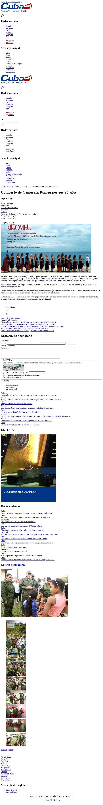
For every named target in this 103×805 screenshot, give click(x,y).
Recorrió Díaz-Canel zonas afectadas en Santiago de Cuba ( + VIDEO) (28, 562)
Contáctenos (10, 72)
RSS (7, 37)
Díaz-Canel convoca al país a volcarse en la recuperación (22, 532)
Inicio (8, 53)
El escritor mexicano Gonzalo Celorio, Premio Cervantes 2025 (24, 329)
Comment (5, 348)
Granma (4, 773)
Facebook (9, 33)
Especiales (10, 68)
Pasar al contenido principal (11, 2)
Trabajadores (6, 771)
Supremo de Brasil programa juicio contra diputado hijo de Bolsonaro (27, 410)
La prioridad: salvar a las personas (14, 549)
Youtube (9, 26)
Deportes (9, 59)
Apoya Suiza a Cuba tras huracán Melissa (16, 405)
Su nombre (5, 341)
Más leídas (10, 389)
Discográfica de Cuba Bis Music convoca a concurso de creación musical (28, 322)
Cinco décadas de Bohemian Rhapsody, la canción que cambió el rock (27, 331)
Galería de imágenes (13, 566)
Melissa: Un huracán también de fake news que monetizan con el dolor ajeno (30, 536)
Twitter (8, 30)
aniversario (5, 206)
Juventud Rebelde (7, 776)
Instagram (9, 28)
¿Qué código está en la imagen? (15, 374)
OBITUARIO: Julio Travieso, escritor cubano (18, 523)
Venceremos (5, 780)
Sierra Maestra (6, 782)
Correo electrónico (8, 346)
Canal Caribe (6, 761)
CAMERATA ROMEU (9, 208)
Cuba (8, 55)
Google (17, 318)
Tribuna (4, 765)
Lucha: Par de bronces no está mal (14, 553)
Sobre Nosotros (11, 792)
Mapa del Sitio (11, 794)
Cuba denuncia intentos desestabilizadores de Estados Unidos (24, 540)
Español (10, 43)
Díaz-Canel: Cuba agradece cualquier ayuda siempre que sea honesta (27, 545)
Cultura (8, 61)
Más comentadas (12, 391)
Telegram (9, 35)
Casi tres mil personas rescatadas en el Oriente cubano (21, 528)
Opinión (9, 66)
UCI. (58, 802)
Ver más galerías (7, 751)
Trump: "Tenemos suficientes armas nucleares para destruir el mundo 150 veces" (31, 401)
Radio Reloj (5, 767)
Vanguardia (5, 769)
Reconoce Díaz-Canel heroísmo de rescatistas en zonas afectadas (25, 519)
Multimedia (10, 70)
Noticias (10, 186)
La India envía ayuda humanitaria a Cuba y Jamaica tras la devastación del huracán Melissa (35, 418)
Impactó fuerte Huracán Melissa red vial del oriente (20, 414)
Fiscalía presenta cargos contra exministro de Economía (22, 557)
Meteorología (6, 759)
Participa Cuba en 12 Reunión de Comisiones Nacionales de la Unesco (27, 324)
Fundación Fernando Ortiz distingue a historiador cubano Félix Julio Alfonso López (32, 326)
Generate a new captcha (12, 379)
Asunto (4, 343)
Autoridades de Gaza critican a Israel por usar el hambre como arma (26, 422)
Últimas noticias (12, 387)
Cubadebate (5, 763)
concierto (4, 210)
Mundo (8, 57)
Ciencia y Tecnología (14, 63)
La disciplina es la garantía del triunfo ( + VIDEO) (20, 427)
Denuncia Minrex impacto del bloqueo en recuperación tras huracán (26, 515)
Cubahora (4, 778)
